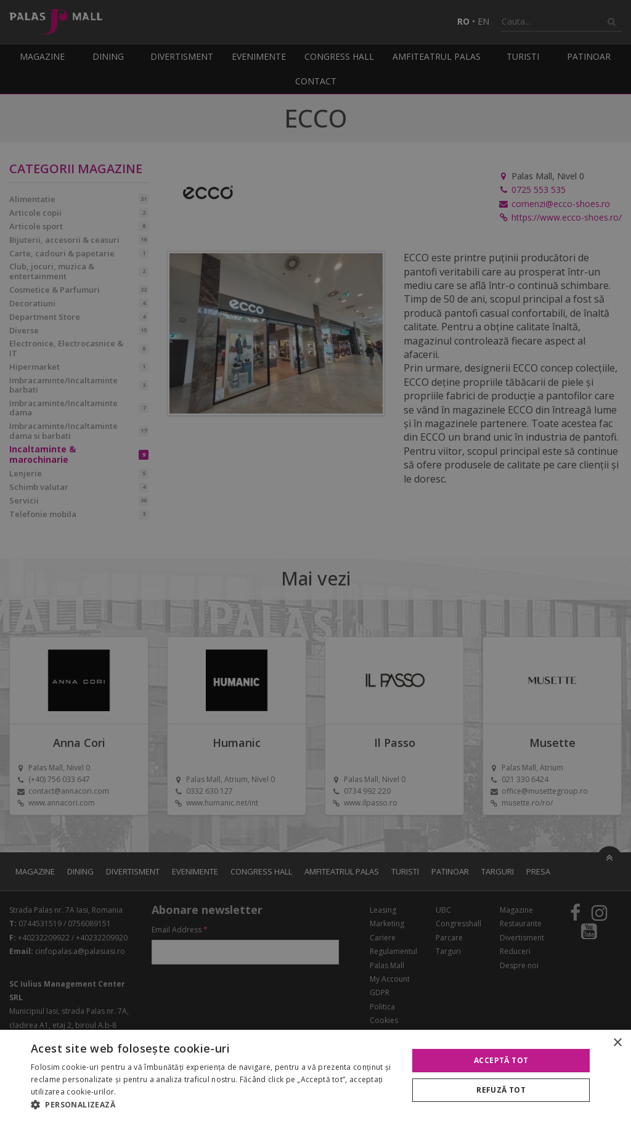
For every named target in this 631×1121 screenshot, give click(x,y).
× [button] (617, 1043)
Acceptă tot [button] (501, 1060)
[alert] (315, 560)
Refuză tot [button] (501, 1090)
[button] (214, 1105)
